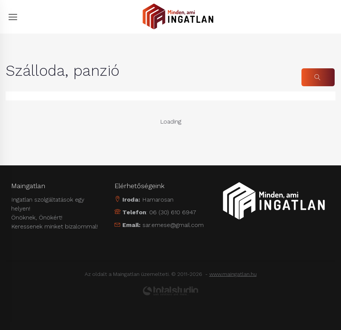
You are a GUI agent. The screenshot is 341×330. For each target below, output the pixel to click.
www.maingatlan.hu (233, 274)
